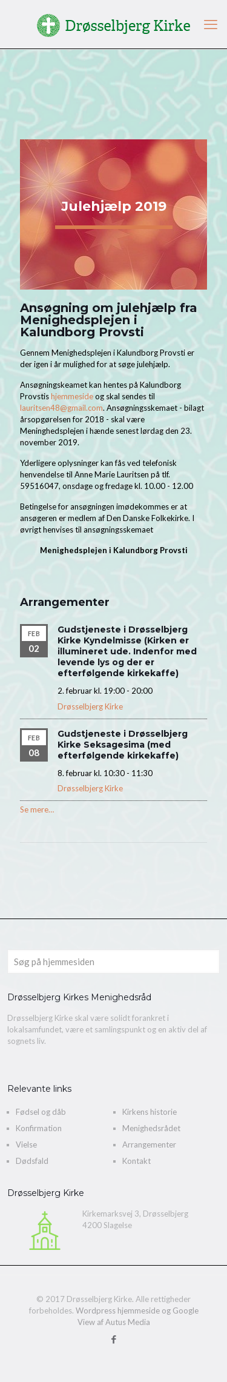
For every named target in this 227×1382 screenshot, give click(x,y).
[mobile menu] (210, 24)
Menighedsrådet (151, 1128)
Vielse (26, 1144)
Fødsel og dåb (41, 1112)
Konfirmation (39, 1128)
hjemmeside (71, 396)
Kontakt (136, 1161)
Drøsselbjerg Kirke (90, 706)
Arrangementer (149, 1144)
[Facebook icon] (113, 1339)
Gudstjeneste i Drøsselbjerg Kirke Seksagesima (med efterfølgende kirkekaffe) (123, 744)
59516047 (39, 486)
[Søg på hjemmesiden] (113, 961)
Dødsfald (32, 1161)
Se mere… (37, 809)
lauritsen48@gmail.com (61, 408)
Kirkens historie (149, 1112)
